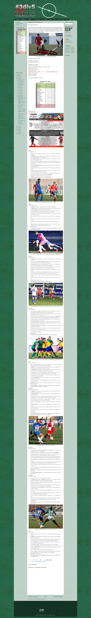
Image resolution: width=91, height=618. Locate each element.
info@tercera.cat (68, 32)
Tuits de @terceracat (68, 36)
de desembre (20, 79)
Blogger (54, 615)
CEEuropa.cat (57, 254)
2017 (18, 78)
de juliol (19, 87)
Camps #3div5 (37, 19)
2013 (18, 130)
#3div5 (33, 561)
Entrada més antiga (58, 596)
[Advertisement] (19, 63)
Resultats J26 (67, 47)
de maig (19, 90)
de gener (19, 96)
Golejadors (30, 19)
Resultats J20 (20, 122)
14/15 (55, 19)
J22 (43, 561)
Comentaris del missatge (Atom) (39, 599)
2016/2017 (40, 561)
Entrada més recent (33, 596)
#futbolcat (36, 561)
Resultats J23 (20, 99)
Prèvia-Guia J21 (21, 116)
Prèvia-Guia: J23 (21, 101)
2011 (18, 133)
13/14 (59, 19)
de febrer (19, 95)
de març (19, 93)
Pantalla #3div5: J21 (21, 113)
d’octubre (19, 82)
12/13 (63, 19)
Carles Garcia (68, 40)
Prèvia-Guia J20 (21, 123)
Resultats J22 (20, 106)
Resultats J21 (20, 115)
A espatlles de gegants (22, 109)
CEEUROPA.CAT (59, 306)
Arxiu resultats (44, 19)
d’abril (19, 92)
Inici (46, 596)
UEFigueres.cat (52, 445)
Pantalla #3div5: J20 (21, 120)
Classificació (23, 19)
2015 (18, 127)
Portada (17, 19)
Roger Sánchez (69, 42)
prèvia (46, 561)
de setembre (20, 84)
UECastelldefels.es (58, 359)
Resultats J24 (67, 49)
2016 (18, 126)
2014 (18, 129)
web (56, 71)
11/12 (67, 19)
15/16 (50, 19)
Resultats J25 (67, 48)
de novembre (20, 81)
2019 (18, 75)
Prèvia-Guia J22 (21, 108)
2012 (18, 132)
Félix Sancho (53, 56)
